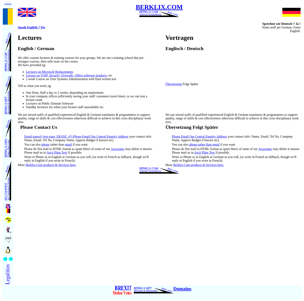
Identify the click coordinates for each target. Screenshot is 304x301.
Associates (117, 149)
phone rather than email (204, 144)
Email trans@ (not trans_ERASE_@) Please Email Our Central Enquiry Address (76, 136)
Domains (182, 288)
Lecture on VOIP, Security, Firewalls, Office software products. (67, 75)
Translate (7, 4)
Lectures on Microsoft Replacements (49, 71)
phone (45, 144)
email (68, 144)
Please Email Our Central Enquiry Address (199, 136)
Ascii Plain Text (57, 152)
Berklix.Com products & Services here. (51, 165)
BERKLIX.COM (159, 9)
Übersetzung (173, 84)
